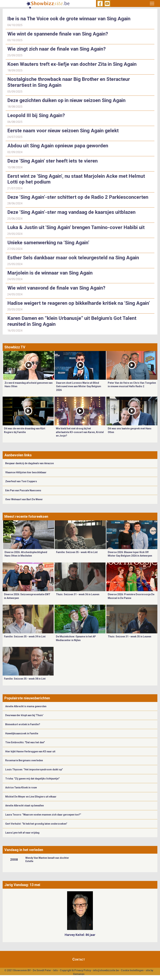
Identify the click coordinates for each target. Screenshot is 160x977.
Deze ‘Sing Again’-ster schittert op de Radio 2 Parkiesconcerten (77, 197)
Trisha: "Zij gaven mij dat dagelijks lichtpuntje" (32, 778)
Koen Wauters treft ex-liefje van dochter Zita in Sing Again (72, 64)
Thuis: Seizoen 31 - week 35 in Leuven (129, 636)
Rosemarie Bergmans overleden (24, 760)
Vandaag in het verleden (23, 850)
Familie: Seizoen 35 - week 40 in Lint (77, 552)
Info (55, 970)
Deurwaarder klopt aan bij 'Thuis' (24, 715)
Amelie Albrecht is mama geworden (25, 706)
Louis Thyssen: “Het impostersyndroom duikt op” (34, 769)
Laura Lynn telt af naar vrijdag (22, 832)
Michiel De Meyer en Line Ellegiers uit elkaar (30, 796)
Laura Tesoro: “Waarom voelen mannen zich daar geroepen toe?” (43, 814)
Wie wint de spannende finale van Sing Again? (57, 34)
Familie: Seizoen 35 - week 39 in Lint (25, 636)
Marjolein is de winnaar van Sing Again (51, 273)
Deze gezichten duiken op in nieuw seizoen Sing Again (66, 100)
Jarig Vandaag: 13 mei (22, 885)
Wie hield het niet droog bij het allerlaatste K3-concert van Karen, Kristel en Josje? (80, 432)
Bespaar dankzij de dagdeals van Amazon (29, 463)
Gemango (78, 974)
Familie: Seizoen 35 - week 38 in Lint (25, 678)
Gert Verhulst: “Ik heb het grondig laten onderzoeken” (36, 823)
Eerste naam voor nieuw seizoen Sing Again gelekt (63, 130)
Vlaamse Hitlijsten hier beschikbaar (25, 472)
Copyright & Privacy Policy (75, 970)
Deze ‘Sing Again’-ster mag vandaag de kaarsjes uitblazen (71, 212)
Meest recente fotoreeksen (26, 516)
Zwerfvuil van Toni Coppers (21, 481)
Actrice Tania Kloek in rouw (21, 787)
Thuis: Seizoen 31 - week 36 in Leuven (77, 594)
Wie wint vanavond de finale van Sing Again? (56, 288)
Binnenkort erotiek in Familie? (22, 724)
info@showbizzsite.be (106, 970)
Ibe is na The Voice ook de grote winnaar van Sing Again (68, 19)
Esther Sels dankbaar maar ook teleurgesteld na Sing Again (73, 258)
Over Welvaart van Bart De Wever (24, 499)
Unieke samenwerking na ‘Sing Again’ (48, 242)
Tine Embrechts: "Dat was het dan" (25, 742)
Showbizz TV (14, 347)
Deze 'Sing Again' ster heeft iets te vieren (52, 161)
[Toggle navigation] (152, 3)
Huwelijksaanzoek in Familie (21, 733)
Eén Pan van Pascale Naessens (23, 490)
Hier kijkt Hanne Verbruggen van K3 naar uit (30, 751)
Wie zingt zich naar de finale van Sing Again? (56, 49)
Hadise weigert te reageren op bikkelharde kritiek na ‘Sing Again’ (79, 303)
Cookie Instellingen (132, 970)
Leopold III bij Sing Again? (36, 115)
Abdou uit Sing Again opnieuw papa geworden (57, 146)
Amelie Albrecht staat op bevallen (24, 805)
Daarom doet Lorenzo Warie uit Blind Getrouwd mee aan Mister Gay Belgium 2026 (78, 386)
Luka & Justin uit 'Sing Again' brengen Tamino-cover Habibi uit (76, 227)
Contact (78, 959)
